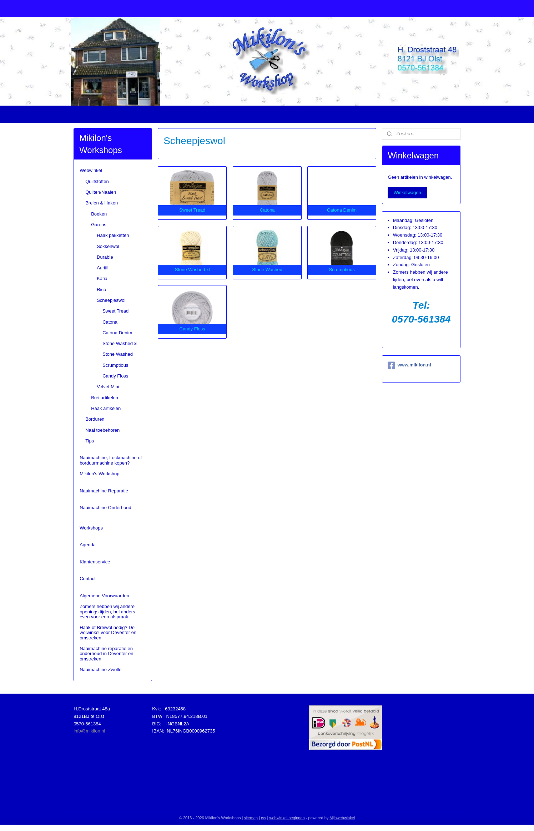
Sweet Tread (115, 311)
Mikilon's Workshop (99, 473)
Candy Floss (115, 376)
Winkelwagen (407, 192)
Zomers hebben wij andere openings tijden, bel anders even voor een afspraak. (107, 611)
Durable (105, 257)
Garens (98, 224)
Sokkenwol (108, 246)
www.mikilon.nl (409, 365)
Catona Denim (117, 332)
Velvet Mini (108, 386)
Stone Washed (117, 354)
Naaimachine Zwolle (100, 669)
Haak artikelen (106, 408)
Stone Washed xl (119, 343)
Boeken (99, 214)
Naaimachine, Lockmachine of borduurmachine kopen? (111, 460)
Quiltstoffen (97, 181)
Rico (101, 289)
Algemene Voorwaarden (104, 595)
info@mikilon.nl (89, 731)
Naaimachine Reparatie (104, 490)
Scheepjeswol (111, 300)
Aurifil (103, 267)
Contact (88, 578)
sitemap (251, 818)
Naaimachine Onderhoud (105, 507)
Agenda (88, 544)
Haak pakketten (113, 235)
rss (263, 818)
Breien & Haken (101, 203)
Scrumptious (115, 365)
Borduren (94, 419)
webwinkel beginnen (287, 818)
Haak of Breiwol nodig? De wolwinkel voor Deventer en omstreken (108, 632)
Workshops (91, 528)
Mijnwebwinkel (342, 818)
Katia (102, 278)
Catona (109, 322)
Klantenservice (95, 561)
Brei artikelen (104, 397)
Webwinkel (91, 170)
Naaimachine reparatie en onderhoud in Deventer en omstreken (106, 654)
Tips (89, 441)
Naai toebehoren (102, 430)
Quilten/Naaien (100, 192)
